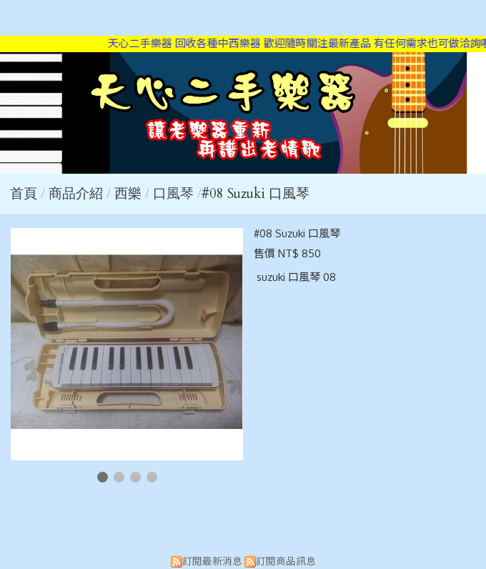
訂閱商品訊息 (286, 561)
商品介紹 (77, 193)
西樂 (128, 193)
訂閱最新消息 (212, 561)
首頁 (23, 193)
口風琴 (173, 193)
